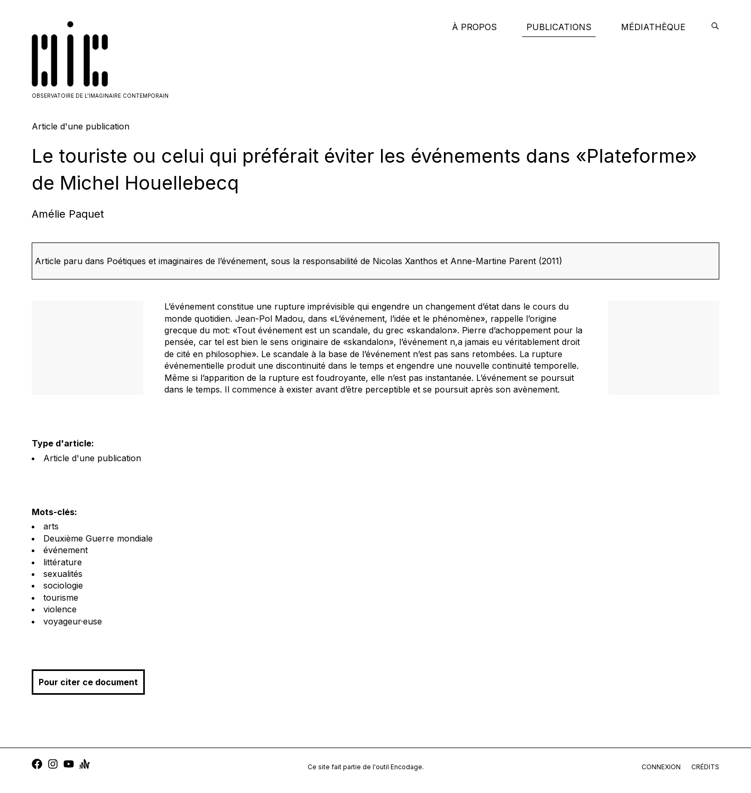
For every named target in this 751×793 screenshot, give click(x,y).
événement (65, 550)
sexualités (62, 573)
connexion (661, 767)
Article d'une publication (92, 458)
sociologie (63, 585)
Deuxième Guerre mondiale (98, 538)
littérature (62, 562)
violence (60, 609)
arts (51, 526)
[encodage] (715, 27)
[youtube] (68, 765)
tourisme (60, 597)
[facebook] (37, 765)
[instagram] (53, 765)
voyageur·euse (72, 621)
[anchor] (84, 765)
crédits (705, 767)
